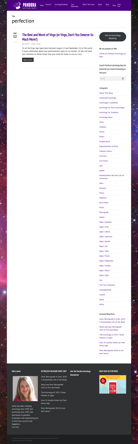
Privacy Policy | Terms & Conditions (22, 440)
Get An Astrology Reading (113, 37)
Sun (100, 280)
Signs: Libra (104, 251)
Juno (101, 165)
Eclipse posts (104, 141)
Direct (101, 136)
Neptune (102, 197)
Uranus (102, 294)
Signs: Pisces (104, 256)
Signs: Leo (103, 246)
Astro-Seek (55, 438)
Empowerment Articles (108, 146)
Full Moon (103, 161)
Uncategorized (105, 290)
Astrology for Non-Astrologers (112, 107)
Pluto (101, 207)
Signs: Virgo (36, 44)
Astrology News (106, 117)
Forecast (103, 156)
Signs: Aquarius (105, 222)
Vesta (101, 304)
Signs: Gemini (104, 241)
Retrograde (104, 212)
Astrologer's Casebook (108, 102)
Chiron (101, 131)
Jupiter (102, 170)
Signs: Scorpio (105, 265)
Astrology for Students (108, 112)
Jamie (27, 44)
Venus (101, 299)
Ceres (101, 122)
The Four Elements (107, 285)
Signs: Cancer (104, 231)
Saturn (102, 217)
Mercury (102, 188)
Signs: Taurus (104, 270)
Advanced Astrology (107, 98)
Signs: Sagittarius (106, 260)
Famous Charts (105, 151)
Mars (101, 183)
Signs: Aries (104, 227)
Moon (101, 193)
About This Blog (106, 93)
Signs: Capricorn (105, 236)
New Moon (103, 202)
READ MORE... (16, 427)
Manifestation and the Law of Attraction (111, 177)
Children (102, 127)
